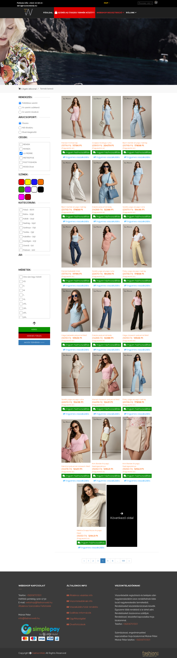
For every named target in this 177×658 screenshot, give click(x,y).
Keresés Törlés (34, 336)
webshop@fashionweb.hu (38, 602)
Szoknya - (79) (28, 227)
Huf (106, 3)
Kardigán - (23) (28, 241)
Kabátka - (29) (27, 236)
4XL (23, 312)
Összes (23, 123)
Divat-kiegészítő (27, 132)
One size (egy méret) (31, 277)
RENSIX (25, 144)
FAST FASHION (28, 162)
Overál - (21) (27, 245)
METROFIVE (27, 158)
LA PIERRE (26, 153)
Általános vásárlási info (80, 595)
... (117, 561)
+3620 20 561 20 (35, 3)
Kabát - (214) (27, 218)
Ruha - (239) (27, 214)
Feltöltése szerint (27, 103)
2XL (23, 303)
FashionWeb (39, 653)
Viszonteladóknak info (79, 601)
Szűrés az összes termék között (76, 12)
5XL (23, 317)
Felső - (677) (27, 209)
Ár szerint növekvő (28, 112)
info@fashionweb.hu (27, 6)
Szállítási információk (79, 612)
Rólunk (130, 12)
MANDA (25, 149)
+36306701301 (34, 595)
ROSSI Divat (27, 166)
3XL (23, 308)
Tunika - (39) (27, 232)
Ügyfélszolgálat (76, 618)
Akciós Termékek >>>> (34, 342)
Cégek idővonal (29, 89)
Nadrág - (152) (28, 223)
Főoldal (48, 12)
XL (23, 299)
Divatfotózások (76, 624)
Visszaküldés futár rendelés (82, 607)
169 (123, 561)
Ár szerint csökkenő (29, 107)
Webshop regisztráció (110, 12)
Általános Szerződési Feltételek (34, 606)
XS (23, 281)
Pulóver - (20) (27, 250)
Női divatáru (25, 127)
